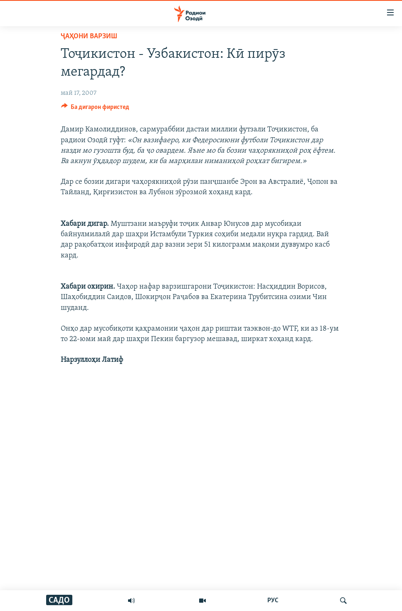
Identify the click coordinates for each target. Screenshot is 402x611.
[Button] (95, 109)
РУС (273, 600)
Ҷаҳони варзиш (89, 36)
